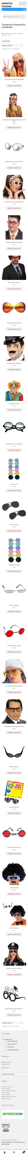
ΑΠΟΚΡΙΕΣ (20, 33)
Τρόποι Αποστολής (12, 1041)
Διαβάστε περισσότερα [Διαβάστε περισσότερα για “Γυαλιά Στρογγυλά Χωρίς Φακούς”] (14, 248)
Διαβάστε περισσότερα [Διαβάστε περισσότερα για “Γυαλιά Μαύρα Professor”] (14, 289)
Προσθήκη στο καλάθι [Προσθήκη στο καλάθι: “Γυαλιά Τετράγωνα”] (14, 611)
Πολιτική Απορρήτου (13, 1049)
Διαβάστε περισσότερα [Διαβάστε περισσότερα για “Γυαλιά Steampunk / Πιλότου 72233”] (14, 167)
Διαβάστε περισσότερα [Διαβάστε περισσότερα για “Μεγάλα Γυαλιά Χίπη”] (14, 571)
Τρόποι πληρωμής (12, 1044)
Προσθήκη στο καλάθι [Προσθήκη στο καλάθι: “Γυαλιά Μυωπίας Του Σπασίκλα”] (14, 450)
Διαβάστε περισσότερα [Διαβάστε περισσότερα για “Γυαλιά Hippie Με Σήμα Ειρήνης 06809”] (14, 85)
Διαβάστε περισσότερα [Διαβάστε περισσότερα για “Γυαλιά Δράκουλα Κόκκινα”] (14, 853)
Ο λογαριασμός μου (4, 1152)
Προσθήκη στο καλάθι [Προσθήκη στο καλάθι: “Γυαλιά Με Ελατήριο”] (14, 813)
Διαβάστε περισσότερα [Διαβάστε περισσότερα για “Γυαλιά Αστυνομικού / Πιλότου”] (14, 974)
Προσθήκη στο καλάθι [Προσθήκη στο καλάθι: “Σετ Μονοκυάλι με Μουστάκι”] (14, 369)
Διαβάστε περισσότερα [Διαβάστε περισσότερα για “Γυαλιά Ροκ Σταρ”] (14, 531)
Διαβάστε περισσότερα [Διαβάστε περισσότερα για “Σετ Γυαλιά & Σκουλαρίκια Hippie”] (14, 692)
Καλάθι (22, 1151)
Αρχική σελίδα (6, 33)
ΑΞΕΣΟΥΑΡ (4, 35)
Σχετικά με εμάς (8, 1039)
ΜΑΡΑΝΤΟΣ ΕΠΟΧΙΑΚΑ (7, 5)
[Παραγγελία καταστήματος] (12, 45)
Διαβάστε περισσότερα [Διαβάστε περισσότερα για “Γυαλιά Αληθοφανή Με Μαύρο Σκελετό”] (14, 732)
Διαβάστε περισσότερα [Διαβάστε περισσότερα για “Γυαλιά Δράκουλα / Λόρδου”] (14, 652)
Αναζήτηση (14, 1152)
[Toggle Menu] (24, 9)
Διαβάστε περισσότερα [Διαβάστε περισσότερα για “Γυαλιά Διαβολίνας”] (14, 773)
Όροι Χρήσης (10, 1047)
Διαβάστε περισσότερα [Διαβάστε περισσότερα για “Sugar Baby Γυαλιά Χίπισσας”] (14, 329)
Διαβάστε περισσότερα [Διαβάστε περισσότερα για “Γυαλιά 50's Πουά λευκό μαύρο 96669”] (14, 208)
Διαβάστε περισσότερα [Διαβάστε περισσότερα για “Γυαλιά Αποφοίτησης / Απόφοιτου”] (14, 1015)
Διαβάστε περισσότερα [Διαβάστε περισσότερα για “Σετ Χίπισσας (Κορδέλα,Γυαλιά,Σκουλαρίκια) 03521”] (14, 127)
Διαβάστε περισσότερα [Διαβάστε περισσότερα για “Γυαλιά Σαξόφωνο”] (14, 934)
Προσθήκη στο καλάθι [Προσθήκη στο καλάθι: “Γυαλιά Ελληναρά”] (14, 894)
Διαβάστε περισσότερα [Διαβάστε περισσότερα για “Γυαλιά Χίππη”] (14, 490)
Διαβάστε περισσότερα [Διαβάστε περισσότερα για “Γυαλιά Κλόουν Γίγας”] (14, 410)
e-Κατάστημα (14, 33)
